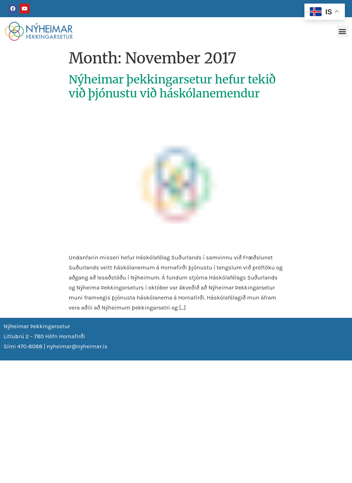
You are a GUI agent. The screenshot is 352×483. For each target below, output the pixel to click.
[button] (342, 31)
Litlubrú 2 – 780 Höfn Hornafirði (44, 336)
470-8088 (30, 346)
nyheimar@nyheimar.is (77, 346)
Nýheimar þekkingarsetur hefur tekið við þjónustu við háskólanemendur (172, 86)
